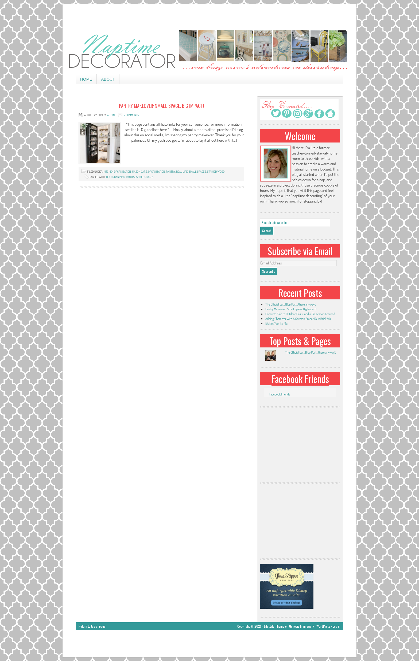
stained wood (216, 171)
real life (182, 171)
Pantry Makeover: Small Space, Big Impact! (161, 105)
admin (111, 115)
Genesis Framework (301, 626)
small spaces (197, 171)
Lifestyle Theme (274, 626)
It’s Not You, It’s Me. (276, 324)
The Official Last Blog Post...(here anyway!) (310, 352)
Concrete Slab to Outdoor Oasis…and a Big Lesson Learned (300, 314)
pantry (170, 171)
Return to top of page (92, 626)
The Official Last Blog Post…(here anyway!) (290, 304)
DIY (108, 177)
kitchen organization (117, 171)
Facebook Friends (300, 379)
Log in (336, 626)
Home (86, 79)
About (108, 79)
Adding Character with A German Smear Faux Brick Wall (298, 319)
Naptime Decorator (209, 51)
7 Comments (131, 115)
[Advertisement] (209, 16)
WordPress (323, 626)
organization (156, 171)
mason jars (139, 171)
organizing (118, 177)
